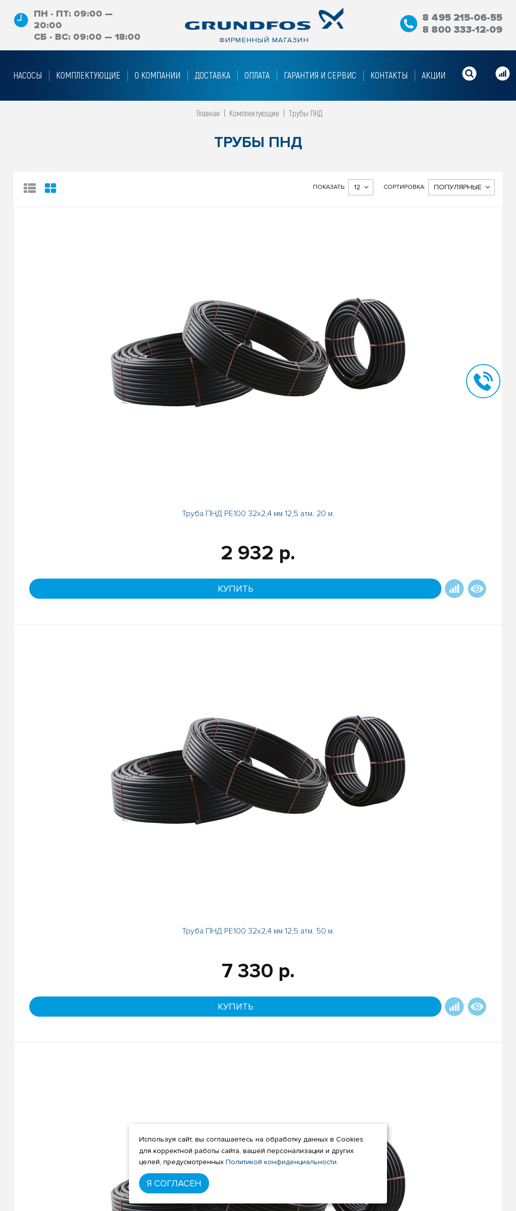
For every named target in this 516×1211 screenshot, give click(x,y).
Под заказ (429, 925)
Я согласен (174, 1183)
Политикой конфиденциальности (281, 1162)
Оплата (126, 1189)
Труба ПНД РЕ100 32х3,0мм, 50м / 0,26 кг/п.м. (197, 587)
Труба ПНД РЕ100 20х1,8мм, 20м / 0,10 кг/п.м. (75, 841)
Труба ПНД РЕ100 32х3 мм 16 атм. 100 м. (319, 582)
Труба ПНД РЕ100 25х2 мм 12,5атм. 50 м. (319, 336)
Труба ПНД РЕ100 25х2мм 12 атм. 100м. (441, 582)
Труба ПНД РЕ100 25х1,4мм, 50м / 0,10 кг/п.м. (441, 841)
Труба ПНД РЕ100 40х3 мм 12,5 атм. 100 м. (319, 836)
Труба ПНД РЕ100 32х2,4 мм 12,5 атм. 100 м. (441, 336)
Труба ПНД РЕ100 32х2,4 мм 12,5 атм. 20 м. (74, 336)
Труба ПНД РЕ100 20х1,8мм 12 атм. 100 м (197, 836)
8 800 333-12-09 (462, 30)
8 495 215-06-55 (461, 18)
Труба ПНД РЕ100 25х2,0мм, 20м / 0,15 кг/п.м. (74, 587)
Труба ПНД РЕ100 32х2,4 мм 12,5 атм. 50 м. (197, 336)
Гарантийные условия (151, 1204)
